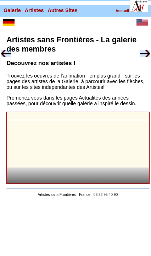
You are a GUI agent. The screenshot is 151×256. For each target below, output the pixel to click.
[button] (139, 6)
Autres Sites (62, 10)
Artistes (34, 10)
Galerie (12, 10)
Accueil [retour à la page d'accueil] (122, 11)
